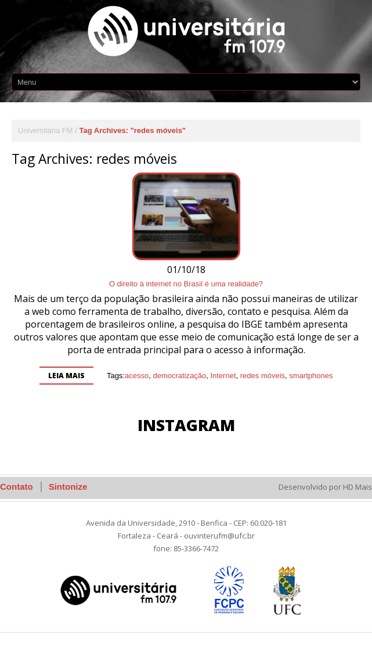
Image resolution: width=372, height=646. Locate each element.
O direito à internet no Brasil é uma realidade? (186, 283)
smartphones (311, 375)
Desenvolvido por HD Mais (325, 487)
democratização (179, 375)
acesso (137, 375)
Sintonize (68, 486)
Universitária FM (45, 130)
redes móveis (262, 375)
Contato (16, 486)
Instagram (186, 425)
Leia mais (66, 376)
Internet (223, 375)
